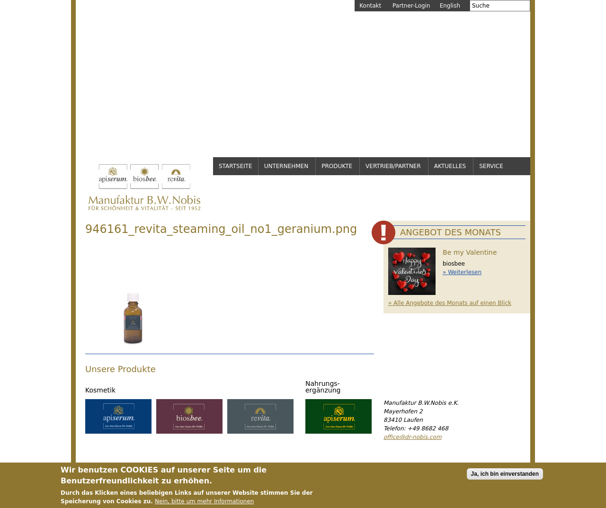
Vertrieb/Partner (393, 166)
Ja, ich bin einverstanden (505, 475)
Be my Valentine (470, 252)
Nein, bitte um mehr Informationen (204, 502)
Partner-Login (411, 5)
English (450, 5)
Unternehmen (286, 166)
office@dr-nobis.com (412, 437)
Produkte (336, 166)
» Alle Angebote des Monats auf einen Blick (449, 303)
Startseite (235, 166)
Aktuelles (450, 166)
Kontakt (370, 5)
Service (491, 166)
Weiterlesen (464, 272)
